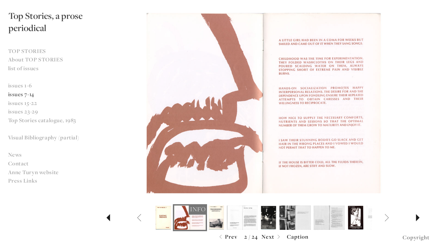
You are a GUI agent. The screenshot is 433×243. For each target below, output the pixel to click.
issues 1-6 (20, 85)
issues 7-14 (21, 94)
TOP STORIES (27, 51)
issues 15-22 (22, 103)
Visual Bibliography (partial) (44, 137)
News (15, 154)
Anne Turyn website (33, 172)
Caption (298, 236)
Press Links (23, 180)
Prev (227, 237)
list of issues (23, 68)
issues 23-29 (23, 111)
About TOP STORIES (35, 59)
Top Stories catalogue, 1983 (42, 120)
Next (271, 237)
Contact (18, 163)
